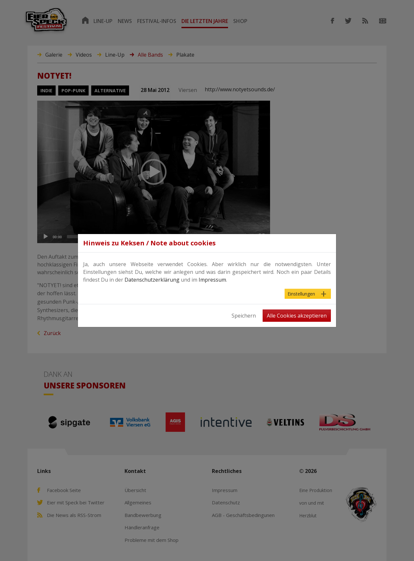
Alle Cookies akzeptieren (297, 315)
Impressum (212, 279)
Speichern (244, 315)
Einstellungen (301, 294)
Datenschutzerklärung (152, 279)
